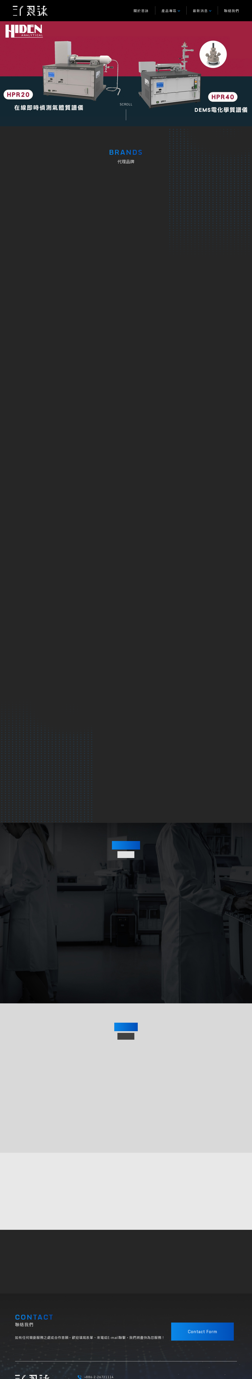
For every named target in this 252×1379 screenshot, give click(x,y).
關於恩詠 (141, 10)
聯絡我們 (231, 10)
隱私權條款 (85, 1352)
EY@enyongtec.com (99, 1327)
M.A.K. (215, 1352)
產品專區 (170, 10)
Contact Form (202, 1275)
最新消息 (202, 10)
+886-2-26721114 (99, 1321)
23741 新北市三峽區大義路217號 (108, 1334)
